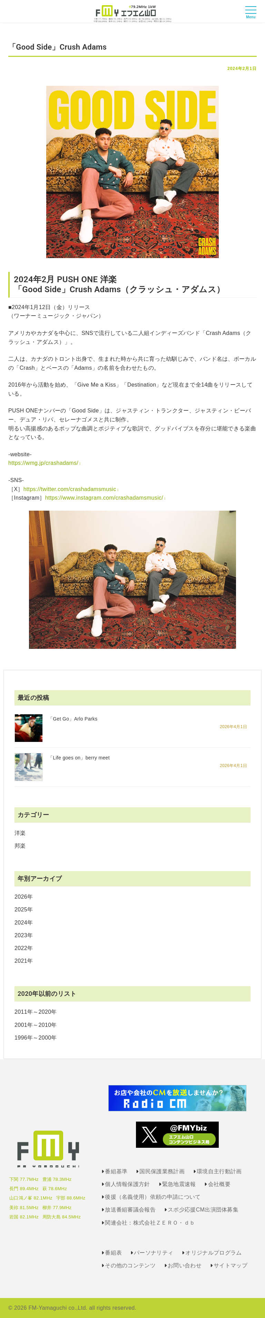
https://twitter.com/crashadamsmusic (69, 489)
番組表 (113, 1253)
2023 (20, 935)
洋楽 (20, 833)
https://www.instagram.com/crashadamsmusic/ (104, 498)
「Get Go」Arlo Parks (72, 719)
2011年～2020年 (35, 1012)
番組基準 (116, 1171)
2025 (20, 909)
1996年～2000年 (35, 1038)
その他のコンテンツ (130, 1265)
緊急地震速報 (179, 1184)
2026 (20, 897)
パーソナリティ (153, 1253)
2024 (20, 923)
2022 (20, 948)
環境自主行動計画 (219, 1171)
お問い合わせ (185, 1265)
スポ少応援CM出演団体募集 (203, 1210)
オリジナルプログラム (213, 1253)
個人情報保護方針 (127, 1184)
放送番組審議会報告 (130, 1210)
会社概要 (219, 1184)
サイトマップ (230, 1265)
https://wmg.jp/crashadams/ (43, 463)
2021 (20, 961)
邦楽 (20, 846)
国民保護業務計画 (162, 1171)
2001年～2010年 (35, 1025)
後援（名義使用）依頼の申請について (152, 1197)
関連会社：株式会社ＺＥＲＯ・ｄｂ (150, 1223)
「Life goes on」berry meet (79, 757)
